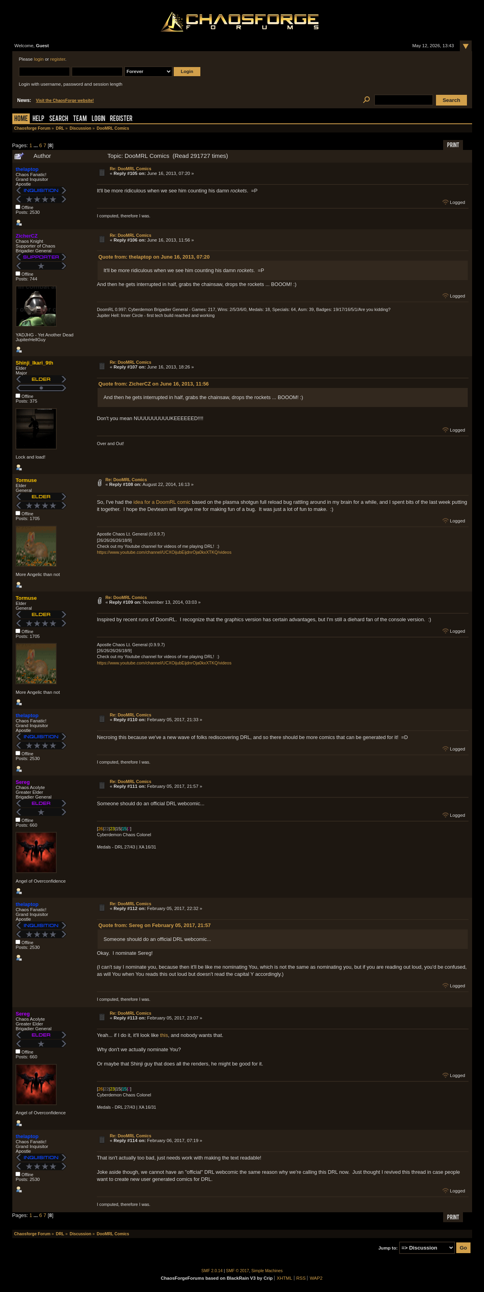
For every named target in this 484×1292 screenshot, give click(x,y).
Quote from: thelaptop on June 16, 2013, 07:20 (153, 257)
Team (80, 119)
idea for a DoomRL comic (161, 502)
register (57, 59)
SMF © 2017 (237, 1271)
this (164, 1035)
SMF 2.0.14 (212, 1271)
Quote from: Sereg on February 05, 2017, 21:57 (154, 925)
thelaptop (26, 169)
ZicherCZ (26, 236)
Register (121, 119)
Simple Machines (267, 1271)
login (39, 59)
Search (58, 119)
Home (21, 119)
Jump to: (388, 1248)
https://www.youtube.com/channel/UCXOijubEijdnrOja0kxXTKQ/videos (164, 552)
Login (98, 119)
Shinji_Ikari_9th (34, 363)
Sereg (22, 782)
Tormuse (25, 480)
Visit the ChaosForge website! (65, 100)
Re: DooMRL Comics (131, 168)
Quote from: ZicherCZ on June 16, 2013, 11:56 (153, 384)
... (36, 145)
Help (38, 119)
